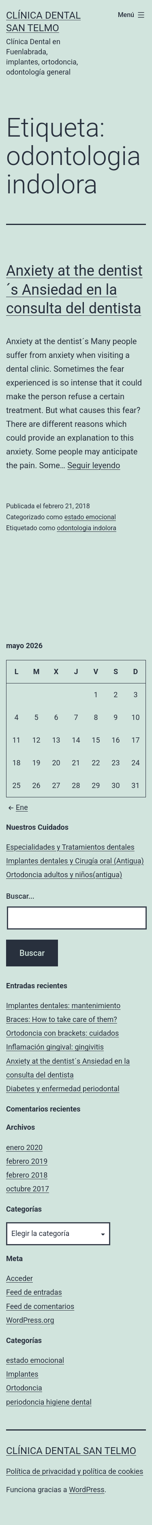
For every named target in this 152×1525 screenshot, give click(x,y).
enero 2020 (24, 1147)
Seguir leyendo (93, 465)
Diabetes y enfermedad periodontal (63, 1088)
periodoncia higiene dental (49, 1402)
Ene (17, 807)
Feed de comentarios (40, 1306)
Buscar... (20, 896)
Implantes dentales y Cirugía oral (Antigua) (75, 861)
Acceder (19, 1278)
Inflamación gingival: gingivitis (55, 1047)
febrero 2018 (26, 1175)
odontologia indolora (86, 528)
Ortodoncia (24, 1388)
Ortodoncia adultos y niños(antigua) (64, 874)
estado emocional (90, 517)
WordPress (86, 1489)
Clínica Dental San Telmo (71, 1450)
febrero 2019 (26, 1161)
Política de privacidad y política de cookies (74, 1471)
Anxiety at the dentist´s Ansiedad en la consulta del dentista (74, 289)
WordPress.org (30, 1320)
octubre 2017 (27, 1188)
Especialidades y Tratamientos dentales (70, 847)
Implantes (22, 1374)
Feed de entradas (34, 1292)
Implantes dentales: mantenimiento (63, 1005)
